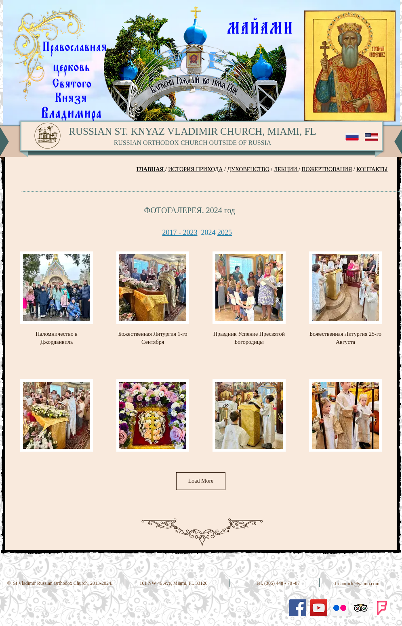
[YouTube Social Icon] (318, 607)
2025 (224, 232)
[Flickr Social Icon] (339, 607)
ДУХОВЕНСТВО (248, 169)
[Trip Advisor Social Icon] (360, 607)
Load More (201, 481)
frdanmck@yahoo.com (357, 583)
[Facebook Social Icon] (297, 607)
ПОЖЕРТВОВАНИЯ (326, 169)
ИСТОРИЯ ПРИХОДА (195, 169)
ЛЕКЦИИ (286, 169)
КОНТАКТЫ (371, 169)
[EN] (371, 137)
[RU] (352, 137)
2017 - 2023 (180, 232)
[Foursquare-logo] (381, 607)
